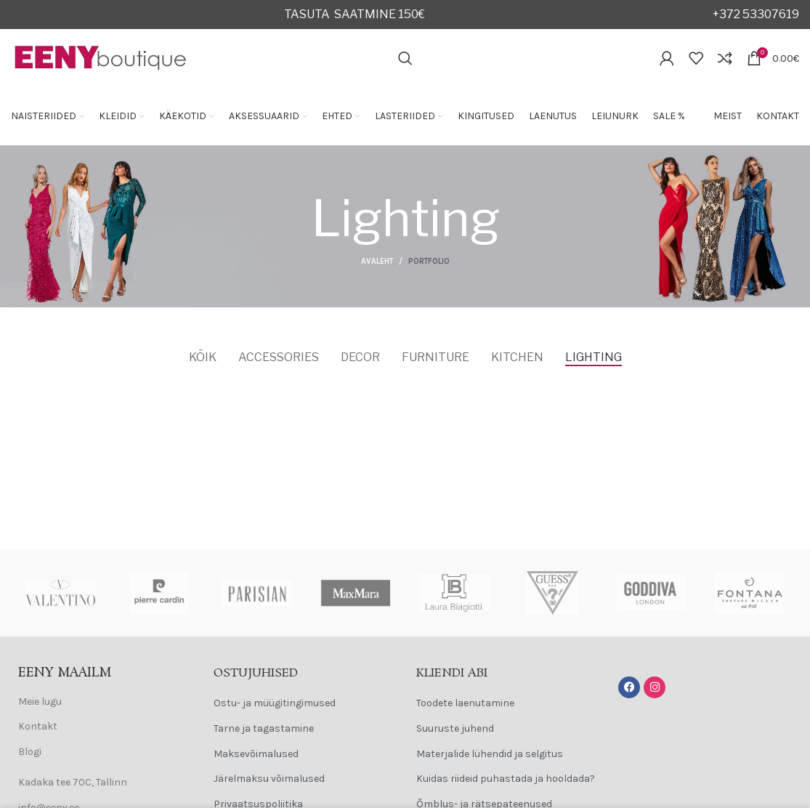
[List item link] (101, 702)
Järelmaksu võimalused (269, 778)
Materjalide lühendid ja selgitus (489, 754)
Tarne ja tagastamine (264, 728)
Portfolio (429, 261)
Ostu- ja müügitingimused (275, 703)
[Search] (405, 58)
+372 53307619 (756, 14)
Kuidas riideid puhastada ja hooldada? (505, 778)
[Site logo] (101, 57)
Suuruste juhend (455, 728)
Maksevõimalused (256, 754)
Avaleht (377, 261)
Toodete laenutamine (465, 703)
